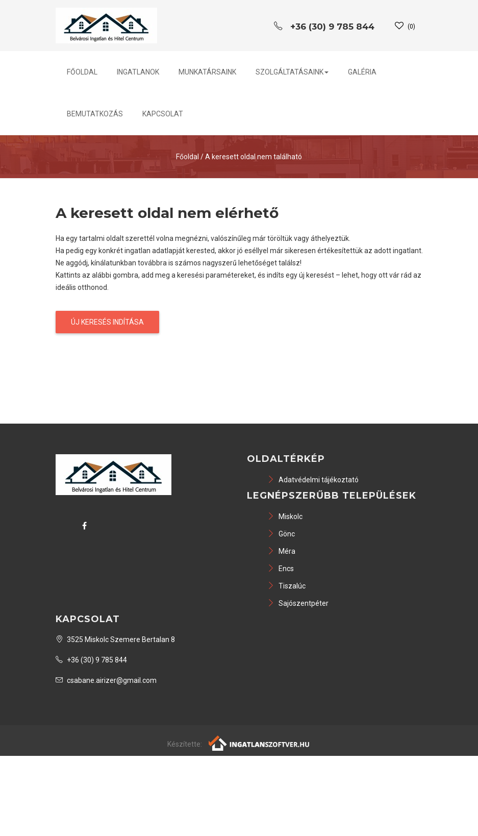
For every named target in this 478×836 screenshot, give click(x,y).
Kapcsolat (162, 114)
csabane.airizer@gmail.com (106, 680)
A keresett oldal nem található (253, 157)
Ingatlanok (138, 72)
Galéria (362, 72)
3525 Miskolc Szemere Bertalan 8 (115, 639)
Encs (280, 568)
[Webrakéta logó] (259, 743)
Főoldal (82, 72)
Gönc (281, 534)
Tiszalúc (286, 586)
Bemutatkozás (95, 114)
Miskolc (285, 516)
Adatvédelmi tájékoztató (313, 480)
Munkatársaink (207, 72)
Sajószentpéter (298, 603)
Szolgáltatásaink (292, 72)
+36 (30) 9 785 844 (91, 660)
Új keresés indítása (107, 322)
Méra (281, 551)
